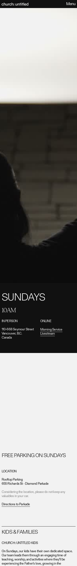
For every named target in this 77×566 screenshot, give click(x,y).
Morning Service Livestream (51, 331)
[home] (15, 4)
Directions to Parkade (16, 504)
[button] (70, 4)
